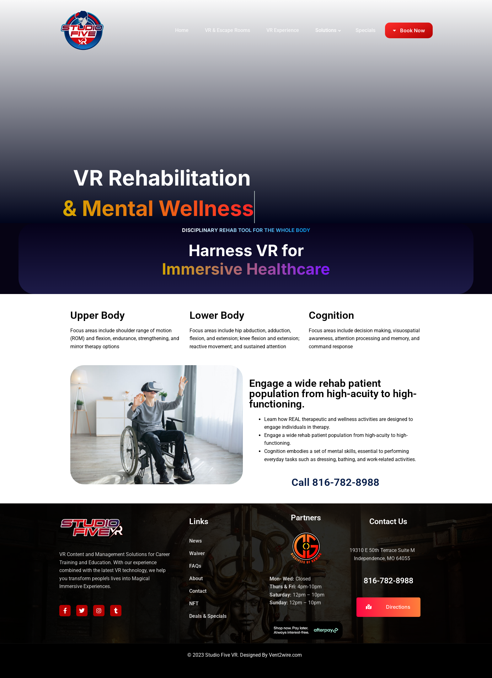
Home (182, 30)
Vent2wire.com (285, 655)
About (196, 578)
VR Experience (282, 30)
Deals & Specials (208, 616)
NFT (194, 604)
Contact (197, 591)
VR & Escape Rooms (227, 30)
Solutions (325, 30)
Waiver (197, 553)
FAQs (195, 566)
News (195, 541)
